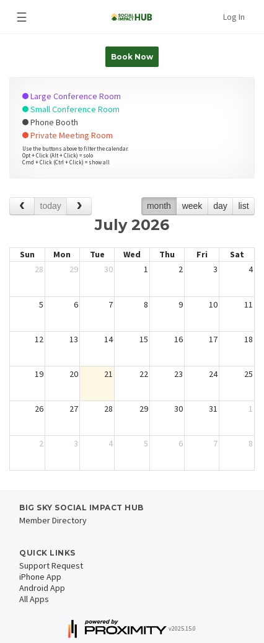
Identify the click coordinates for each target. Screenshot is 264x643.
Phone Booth (50, 122)
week (192, 206)
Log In (234, 16)
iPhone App (40, 576)
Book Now (132, 56)
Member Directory (53, 520)
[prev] (22, 206)
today (50, 206)
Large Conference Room (71, 96)
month (159, 206)
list (243, 206)
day (220, 206)
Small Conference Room (71, 109)
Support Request (51, 565)
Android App (42, 587)
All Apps (34, 599)
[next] (79, 206)
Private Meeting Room (67, 135)
